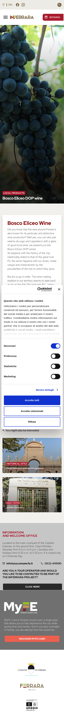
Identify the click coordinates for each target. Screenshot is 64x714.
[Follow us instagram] (23, 5)
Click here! (32, 586)
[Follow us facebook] (18, 5)
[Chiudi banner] (59, 289)
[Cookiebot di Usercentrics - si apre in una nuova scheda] (38, 289)
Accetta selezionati (32, 411)
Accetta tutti (32, 400)
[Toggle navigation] (5, 17)
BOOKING (52, 17)
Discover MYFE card (32, 638)
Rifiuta (32, 421)
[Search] (59, 5)
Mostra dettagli (45, 389)
